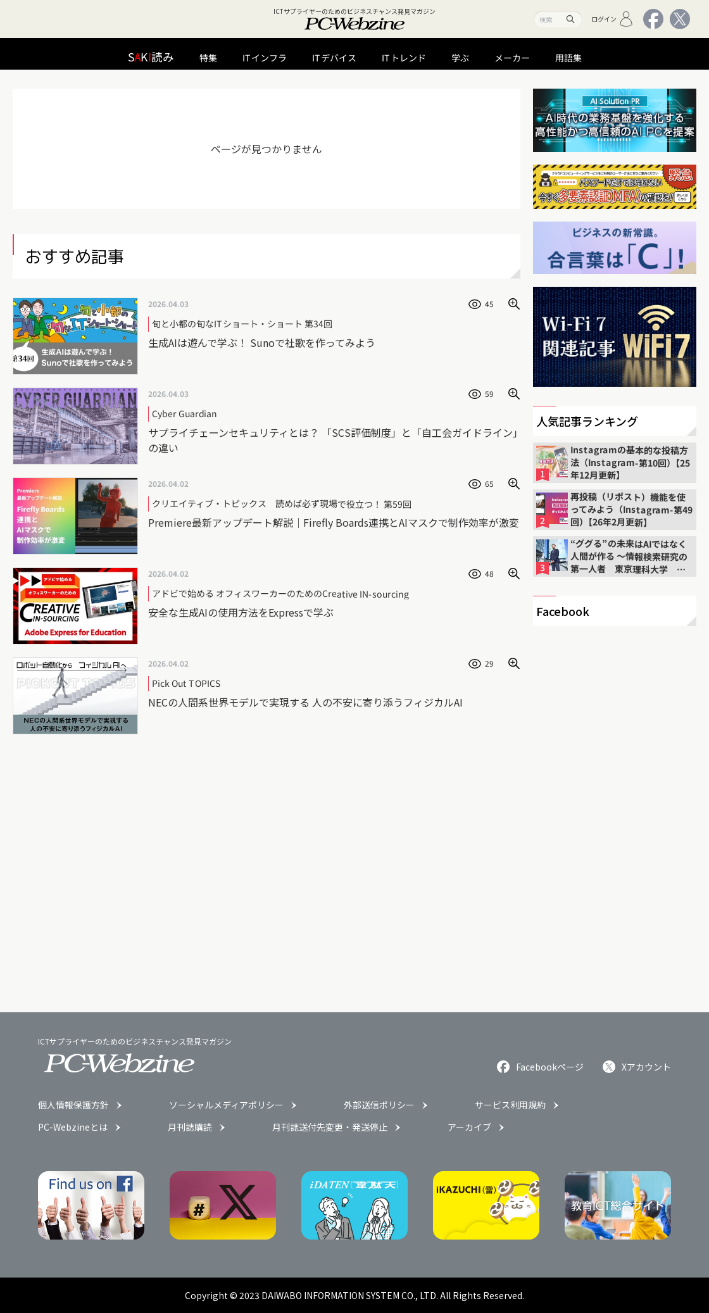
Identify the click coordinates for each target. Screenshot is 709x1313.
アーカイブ (469, 1127)
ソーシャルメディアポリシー (226, 1104)
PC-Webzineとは (73, 1127)
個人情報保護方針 (73, 1104)
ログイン (612, 19)
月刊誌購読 (190, 1127)
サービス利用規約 (510, 1104)
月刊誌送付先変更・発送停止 (329, 1127)
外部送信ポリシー (379, 1104)
